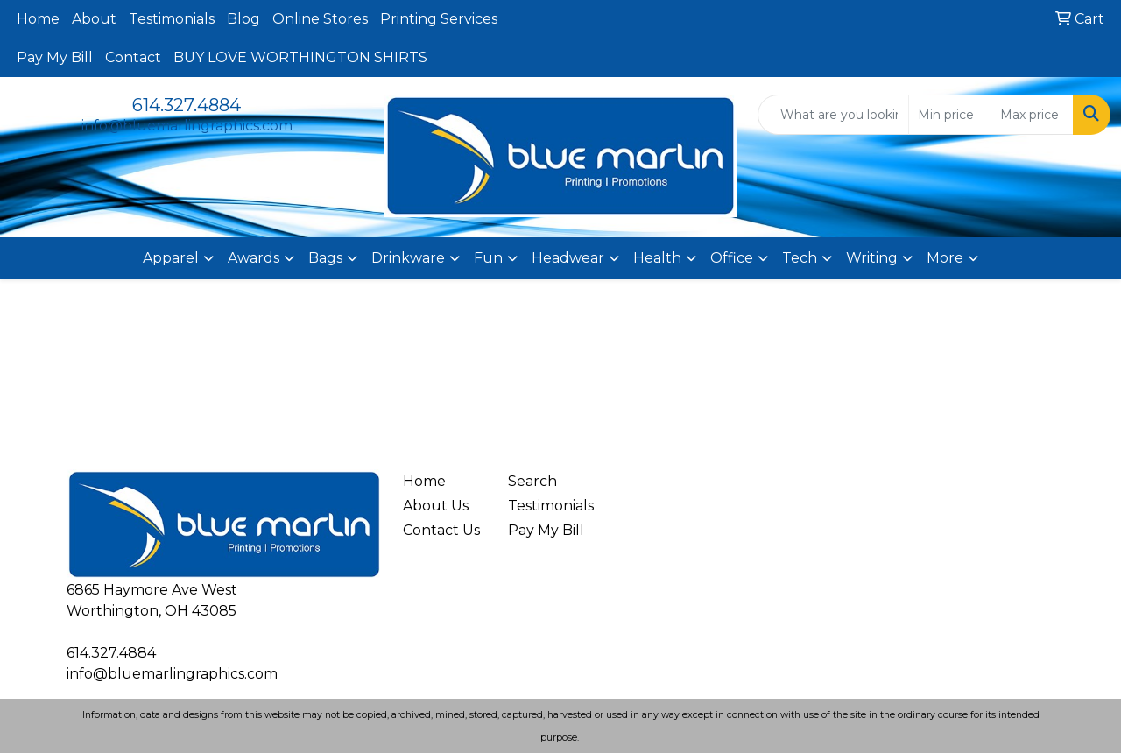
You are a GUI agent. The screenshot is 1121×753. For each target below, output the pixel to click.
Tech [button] (799, 258)
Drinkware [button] (408, 258)
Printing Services (438, 19)
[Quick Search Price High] (1032, 115)
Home (38, 19)
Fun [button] (488, 258)
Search (532, 481)
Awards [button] (253, 258)
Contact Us (441, 530)
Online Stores (320, 19)
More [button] (945, 258)
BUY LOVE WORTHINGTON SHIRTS (300, 57)
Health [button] (657, 258)
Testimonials (172, 19)
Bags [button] (325, 258)
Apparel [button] (171, 258)
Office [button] (731, 258)
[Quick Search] (833, 115)
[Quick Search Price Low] (949, 115)
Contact (133, 57)
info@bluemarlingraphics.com (187, 125)
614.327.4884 (186, 105)
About (94, 19)
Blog (243, 19)
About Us (436, 505)
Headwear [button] (568, 258)
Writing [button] (872, 258)
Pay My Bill (55, 57)
